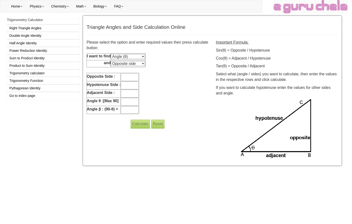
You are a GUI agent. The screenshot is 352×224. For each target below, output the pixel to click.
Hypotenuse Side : (104, 85)
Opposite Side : (101, 76)
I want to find (99, 56)
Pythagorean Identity (24, 88)
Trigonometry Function (26, 81)
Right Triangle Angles (25, 28)
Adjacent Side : (101, 93)
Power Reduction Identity (28, 51)
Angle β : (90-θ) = (102, 109)
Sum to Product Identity (27, 58)
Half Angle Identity (23, 43)
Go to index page (22, 96)
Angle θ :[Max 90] (103, 101)
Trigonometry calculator (27, 73)
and (107, 63)
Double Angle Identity (25, 36)
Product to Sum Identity (27, 66)
